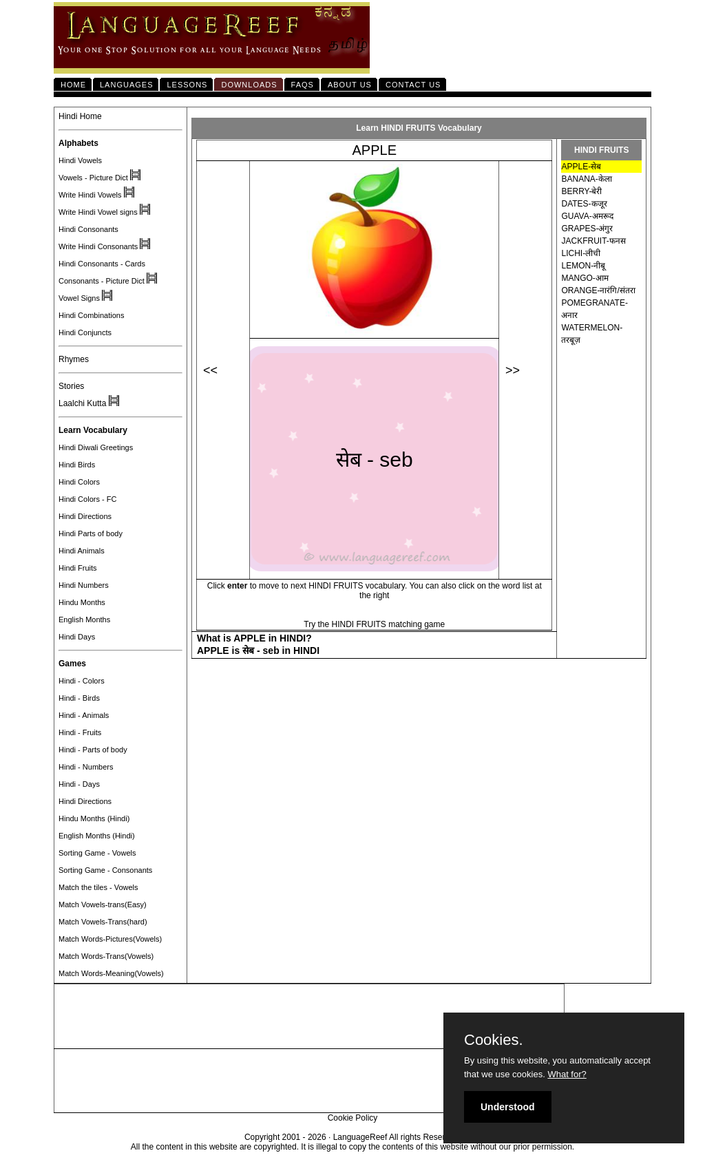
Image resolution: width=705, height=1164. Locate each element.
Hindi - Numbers (86, 767)
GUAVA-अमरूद (587, 216)
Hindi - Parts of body (93, 749)
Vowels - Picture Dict (93, 177)
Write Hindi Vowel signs (98, 212)
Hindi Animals (82, 551)
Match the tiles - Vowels (98, 887)
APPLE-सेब (581, 166)
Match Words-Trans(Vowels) (106, 956)
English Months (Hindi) (97, 836)
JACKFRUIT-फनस (593, 241)
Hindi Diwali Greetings (96, 447)
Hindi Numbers (84, 585)
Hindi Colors (79, 482)
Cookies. (493, 1040)
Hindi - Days (79, 784)
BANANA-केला (586, 179)
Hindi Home (80, 116)
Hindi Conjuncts (85, 332)
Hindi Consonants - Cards (102, 264)
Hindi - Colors (82, 681)
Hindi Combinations (91, 315)
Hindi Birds (77, 465)
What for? (566, 1074)
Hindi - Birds (79, 698)
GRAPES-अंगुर (587, 228)
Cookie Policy (353, 1118)
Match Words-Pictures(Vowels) (110, 939)
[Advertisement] (309, 1017)
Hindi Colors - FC (87, 499)
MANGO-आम (584, 278)
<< (210, 370)
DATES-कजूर (584, 204)
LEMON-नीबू (583, 266)
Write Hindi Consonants (98, 246)
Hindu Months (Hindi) (94, 818)
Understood (508, 1106)
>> (512, 370)
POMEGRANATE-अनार (594, 309)
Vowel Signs (79, 298)
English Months (84, 619)
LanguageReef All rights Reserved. (397, 1137)
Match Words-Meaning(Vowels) (111, 973)
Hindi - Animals (84, 715)
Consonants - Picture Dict (102, 281)
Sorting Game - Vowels (97, 853)
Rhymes (74, 359)
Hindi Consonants (88, 229)
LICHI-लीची (580, 253)
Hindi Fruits (78, 568)
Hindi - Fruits (80, 732)
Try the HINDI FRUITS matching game (374, 624)
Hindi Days (77, 637)
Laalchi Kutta (82, 403)
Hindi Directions (85, 516)
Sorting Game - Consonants (105, 870)
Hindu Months (82, 602)
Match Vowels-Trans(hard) (103, 922)
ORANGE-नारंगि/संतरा (598, 290)
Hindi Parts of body (91, 533)
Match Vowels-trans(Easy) (103, 904)
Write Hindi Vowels (90, 195)
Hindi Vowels (80, 160)
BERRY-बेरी (581, 191)
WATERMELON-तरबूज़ (591, 334)
